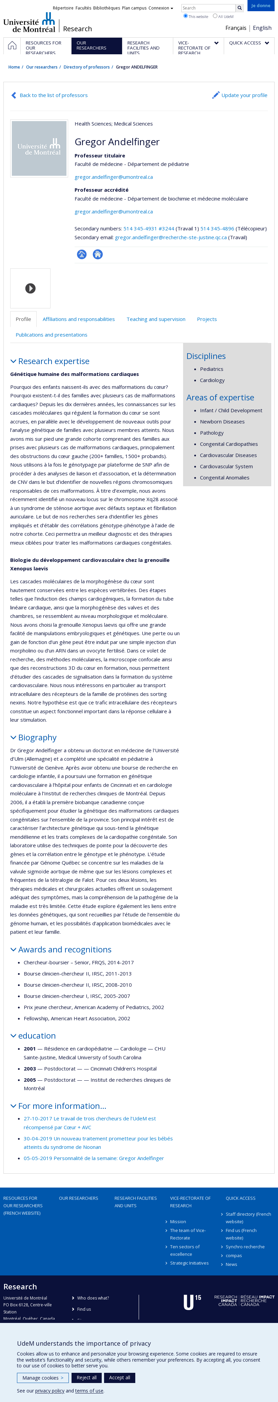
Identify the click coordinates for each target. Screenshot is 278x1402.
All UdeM (223, 16)
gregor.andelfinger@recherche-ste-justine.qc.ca (171, 237)
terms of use (89, 1390)
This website (195, 16)
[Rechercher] (240, 8)
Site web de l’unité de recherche (98, 254)
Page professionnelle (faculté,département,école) (82, 254)
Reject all (87, 1377)
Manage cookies (42, 1378)
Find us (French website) (241, 1234)
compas (234, 1255)
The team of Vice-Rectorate (188, 1234)
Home (14, 67)
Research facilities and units (136, 1202)
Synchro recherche (245, 1247)
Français (235, 28)
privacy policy (49, 1390)
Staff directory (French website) (248, 1218)
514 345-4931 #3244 (148, 228)
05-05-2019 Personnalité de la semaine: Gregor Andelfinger (94, 1158)
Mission (178, 1221)
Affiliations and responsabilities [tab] (79, 319)
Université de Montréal (29, 22)
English (262, 28)
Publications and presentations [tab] (51, 334)
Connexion (160, 8)
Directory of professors (87, 67)
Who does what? (93, 1298)
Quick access (241, 1198)
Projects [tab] (207, 319)
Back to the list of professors (54, 95)
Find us (84, 1309)
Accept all (119, 1377)
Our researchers (42, 67)
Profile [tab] (23, 319)
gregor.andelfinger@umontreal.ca (114, 176)
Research (77, 28)
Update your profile (244, 95)
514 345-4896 (218, 228)
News (231, 1264)
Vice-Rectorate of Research (190, 1202)
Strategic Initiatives (189, 1263)
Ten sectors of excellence (185, 1250)
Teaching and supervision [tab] (155, 319)
